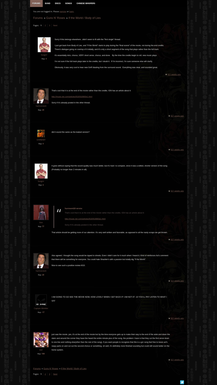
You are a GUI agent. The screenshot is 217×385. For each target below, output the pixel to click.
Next (55, 25)
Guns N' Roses (55, 18)
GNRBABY (41, 140)
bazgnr (44, 55)
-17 (43, 312)
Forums (38, 18)
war (41, 350)
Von (41, 223)
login (71, 11)
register (62, 11)
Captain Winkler (41, 308)
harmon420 (41, 106)
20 (43, 110)
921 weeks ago (174, 74)
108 (43, 354)
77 (43, 227)
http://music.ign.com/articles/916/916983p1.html (72, 97)
